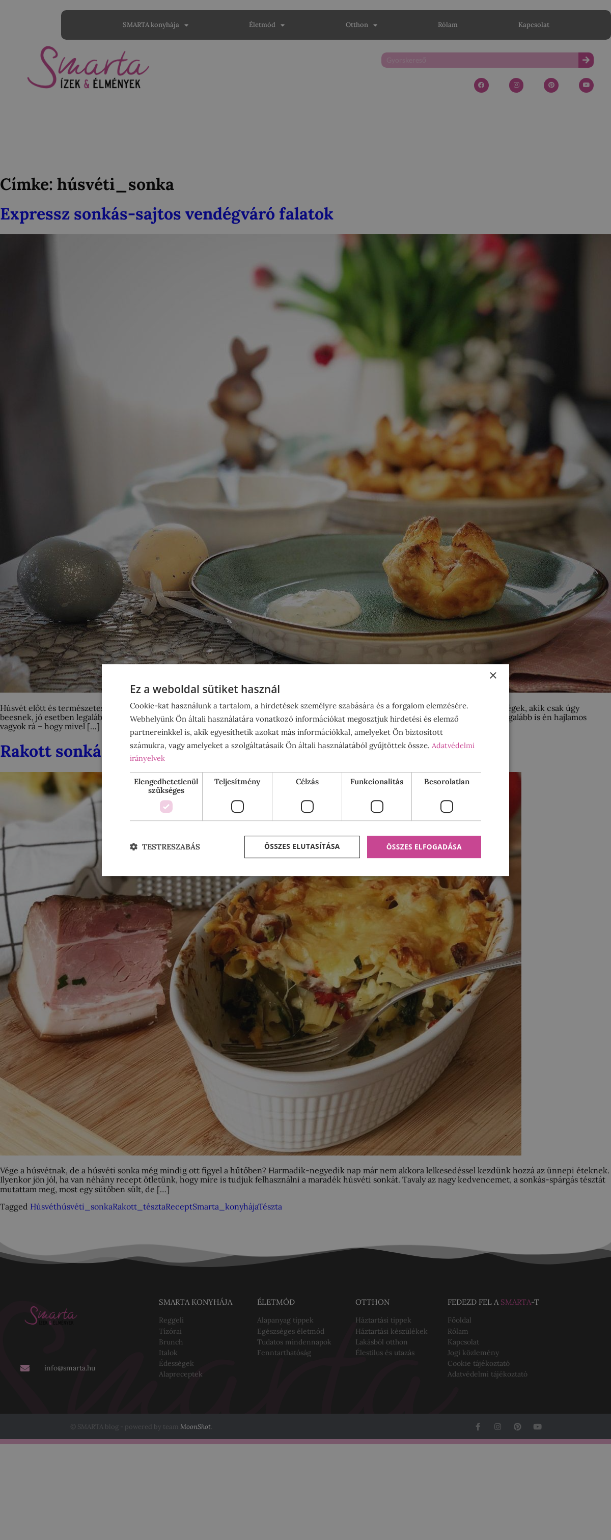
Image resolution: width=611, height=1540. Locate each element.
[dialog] (305, 770)
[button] (165, 847)
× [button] (492, 675)
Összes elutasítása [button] (299, 846)
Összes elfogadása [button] (423, 846)
